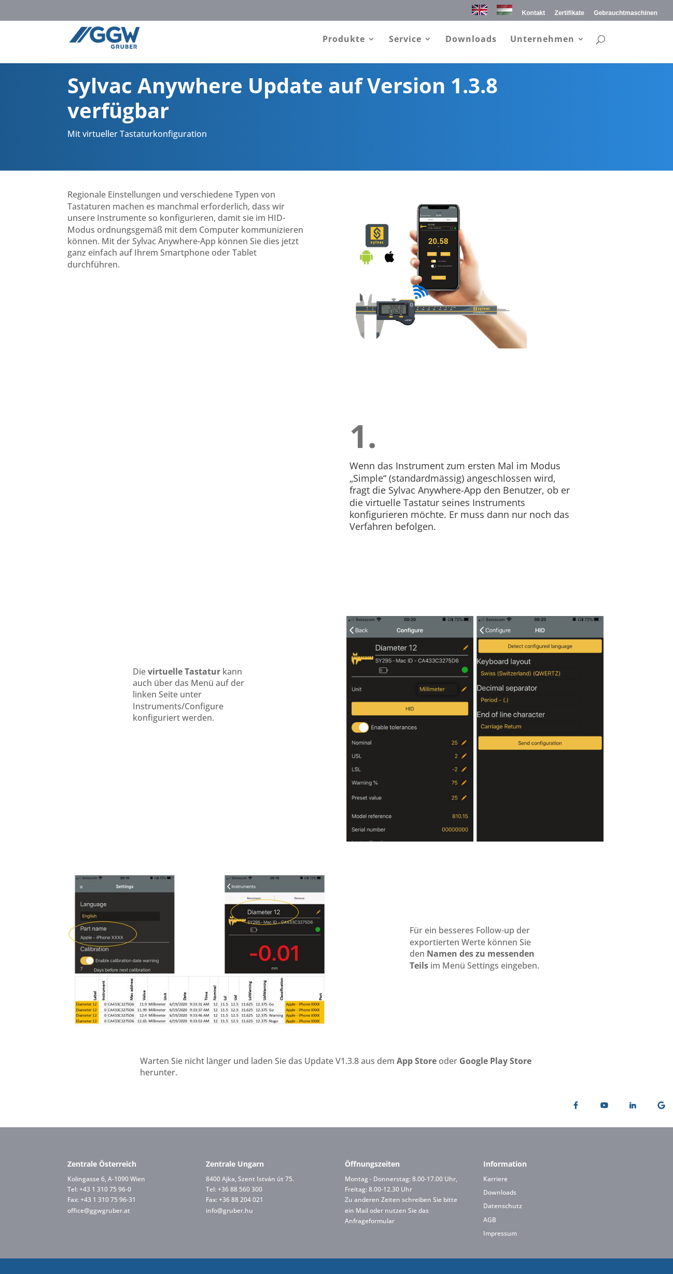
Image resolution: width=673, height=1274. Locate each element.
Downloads (471, 41)
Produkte (344, 41)
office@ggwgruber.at (98, 1210)
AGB (489, 1219)
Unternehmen (542, 41)
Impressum (500, 1233)
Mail (362, 1210)
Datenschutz (502, 1205)
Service (405, 41)
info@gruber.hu (229, 1210)
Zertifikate (569, 13)
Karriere (495, 1178)
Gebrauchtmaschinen (625, 13)
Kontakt (533, 13)
